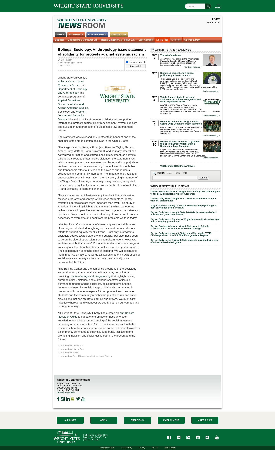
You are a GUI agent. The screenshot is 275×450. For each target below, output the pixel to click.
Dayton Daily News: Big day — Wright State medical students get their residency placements (185, 220)
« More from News (69, 352)
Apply (104, 420)
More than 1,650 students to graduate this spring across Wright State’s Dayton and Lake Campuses (180, 143)
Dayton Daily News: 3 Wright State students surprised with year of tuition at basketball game (184, 241)
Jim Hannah (66, 60)
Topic (177, 173)
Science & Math (192, 39)
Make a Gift (204, 420)
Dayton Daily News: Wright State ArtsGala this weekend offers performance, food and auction (183, 213)
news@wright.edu (66, 392)
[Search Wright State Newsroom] (203, 178)
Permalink (136, 66)
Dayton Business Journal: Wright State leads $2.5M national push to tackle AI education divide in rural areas (185, 192)
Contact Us (118, 34)
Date (169, 173)
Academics (76, 34)
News (60, 34)
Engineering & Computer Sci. (83, 39)
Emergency (137, 420)
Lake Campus (146, 39)
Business (59, 39)
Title (185, 173)
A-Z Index (70, 420)
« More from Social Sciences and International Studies (86, 356)
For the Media (97, 34)
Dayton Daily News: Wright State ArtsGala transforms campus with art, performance (183, 199)
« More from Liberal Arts (72, 349)
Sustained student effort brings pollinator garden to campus (177, 74)
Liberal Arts (162, 39)
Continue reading (193, 67)
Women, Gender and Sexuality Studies (72, 115)
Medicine (176, 39)
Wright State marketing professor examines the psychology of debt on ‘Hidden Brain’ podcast (183, 206)
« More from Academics (72, 345)
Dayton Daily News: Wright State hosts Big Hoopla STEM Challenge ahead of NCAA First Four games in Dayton (180, 234)
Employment (171, 420)
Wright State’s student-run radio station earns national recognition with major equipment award (181, 99)
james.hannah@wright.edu (70, 62)
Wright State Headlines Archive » (177, 166)
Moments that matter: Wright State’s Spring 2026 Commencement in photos (181, 122)
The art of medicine (170, 55)
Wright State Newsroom (82, 23)
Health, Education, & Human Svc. (118, 39)
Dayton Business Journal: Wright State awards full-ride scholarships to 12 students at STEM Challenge (179, 227)
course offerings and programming (90, 276)
